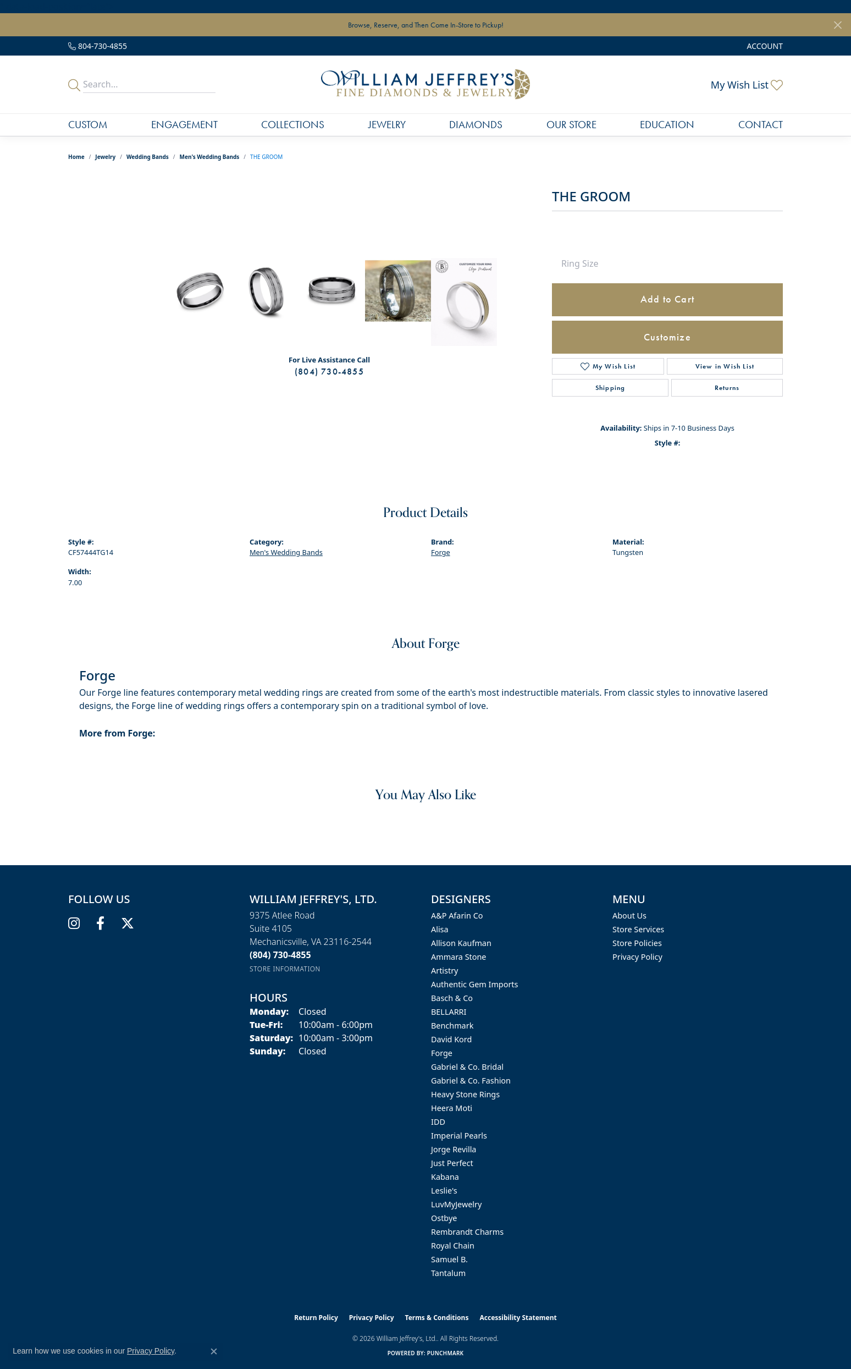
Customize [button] (667, 337)
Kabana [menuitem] (445, 1177)
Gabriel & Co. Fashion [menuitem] (471, 1080)
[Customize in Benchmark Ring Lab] (464, 302)
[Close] (837, 25)
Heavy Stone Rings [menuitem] (465, 1094)
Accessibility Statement (517, 1317)
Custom (87, 124)
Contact (760, 124)
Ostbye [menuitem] (444, 1218)
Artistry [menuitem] (444, 970)
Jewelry (387, 124)
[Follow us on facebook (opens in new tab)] (100, 923)
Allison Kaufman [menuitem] (461, 943)
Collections (292, 124)
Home (76, 157)
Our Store (571, 124)
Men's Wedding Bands (210, 157)
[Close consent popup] (214, 1351)
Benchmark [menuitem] (452, 1025)
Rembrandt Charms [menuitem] (467, 1232)
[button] (764, 46)
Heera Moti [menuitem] (451, 1108)
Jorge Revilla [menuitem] (453, 1149)
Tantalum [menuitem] (448, 1273)
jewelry (105, 157)
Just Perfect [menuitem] (452, 1163)
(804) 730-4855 (329, 371)
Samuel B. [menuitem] (449, 1259)
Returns (727, 387)
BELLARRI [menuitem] (448, 1012)
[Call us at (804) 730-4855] (280, 955)
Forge (440, 552)
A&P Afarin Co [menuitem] (457, 915)
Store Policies (637, 943)
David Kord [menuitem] (451, 1039)
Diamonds (475, 124)
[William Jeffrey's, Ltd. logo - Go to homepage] (425, 84)
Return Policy (316, 1317)
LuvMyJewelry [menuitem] (456, 1204)
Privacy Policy (637, 957)
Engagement (184, 124)
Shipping (610, 387)
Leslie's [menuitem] (444, 1190)
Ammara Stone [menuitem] (458, 957)
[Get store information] (285, 969)
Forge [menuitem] (441, 1053)
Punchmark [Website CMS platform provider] (445, 1353)
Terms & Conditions (437, 1317)
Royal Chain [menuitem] (452, 1245)
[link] (97, 46)
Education (667, 124)
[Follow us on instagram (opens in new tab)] (74, 923)
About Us (629, 915)
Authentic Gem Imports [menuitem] (474, 984)
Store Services (638, 929)
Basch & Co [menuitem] (452, 998)
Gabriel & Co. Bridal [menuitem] (467, 1067)
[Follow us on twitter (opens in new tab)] (127, 923)
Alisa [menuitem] (440, 929)
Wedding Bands (147, 157)
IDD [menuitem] (438, 1122)
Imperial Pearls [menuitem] (459, 1135)
